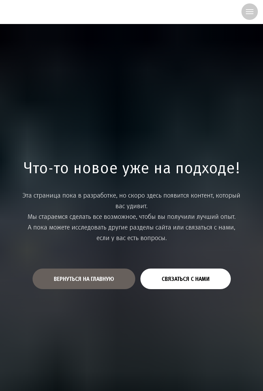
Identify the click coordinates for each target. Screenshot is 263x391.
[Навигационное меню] (249, 11)
